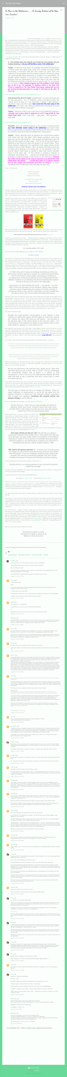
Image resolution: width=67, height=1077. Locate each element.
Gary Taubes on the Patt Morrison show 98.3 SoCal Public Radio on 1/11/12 (24, 94)
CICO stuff (31, 429)
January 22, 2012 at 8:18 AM (17, 763)
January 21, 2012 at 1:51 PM (17, 614)
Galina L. (13, 655)
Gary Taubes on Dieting (12, 57)
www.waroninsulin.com (10, 263)
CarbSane (13, 755)
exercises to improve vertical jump (27, 1021)
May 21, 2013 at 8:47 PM (16, 1023)
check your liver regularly (35, 518)
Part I (23, 478)
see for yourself (36, 387)
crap (40, 461)
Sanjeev (12, 580)
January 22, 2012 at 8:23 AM (17, 776)
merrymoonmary (36, 1070)
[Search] (64, 4)
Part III (30, 478)
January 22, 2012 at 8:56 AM (17, 850)
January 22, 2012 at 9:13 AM (17, 918)
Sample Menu (39, 401)
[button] (61, 10)
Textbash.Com (21, 1007)
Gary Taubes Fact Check (24, 555)
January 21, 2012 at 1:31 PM (17, 576)
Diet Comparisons (13, 555)
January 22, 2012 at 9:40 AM (17, 960)
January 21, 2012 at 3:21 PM (17, 651)
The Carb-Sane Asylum (13, 3)
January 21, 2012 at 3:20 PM (17, 639)
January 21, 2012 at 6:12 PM (17, 712)
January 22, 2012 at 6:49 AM (17, 751)
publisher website (55, 210)
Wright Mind (13, 742)
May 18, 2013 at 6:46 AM (16, 1009)
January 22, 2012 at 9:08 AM (17, 894)
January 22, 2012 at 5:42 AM (17, 738)
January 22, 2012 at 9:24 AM (17, 938)
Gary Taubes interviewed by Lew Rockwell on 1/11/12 (18, 122)
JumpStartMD (12, 385)
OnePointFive (14, 726)
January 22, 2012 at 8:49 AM (17, 831)
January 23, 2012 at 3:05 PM (17, 994)
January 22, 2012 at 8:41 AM (17, 806)
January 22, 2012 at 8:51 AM (17, 840)
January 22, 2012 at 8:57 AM (17, 883)
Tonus (12, 676)
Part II (26, 478)
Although (7, 481)
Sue (11, 716)
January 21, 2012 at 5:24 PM (17, 672)
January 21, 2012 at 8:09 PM (17, 722)
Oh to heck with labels (37, 555)
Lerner (12, 854)
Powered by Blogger (33, 1068)
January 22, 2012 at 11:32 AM (17, 970)
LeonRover (13, 560)
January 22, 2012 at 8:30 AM (17, 789)
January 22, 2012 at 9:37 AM (17, 950)
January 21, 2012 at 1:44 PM (17, 598)
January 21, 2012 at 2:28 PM (17, 624)
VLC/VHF (46, 555)
